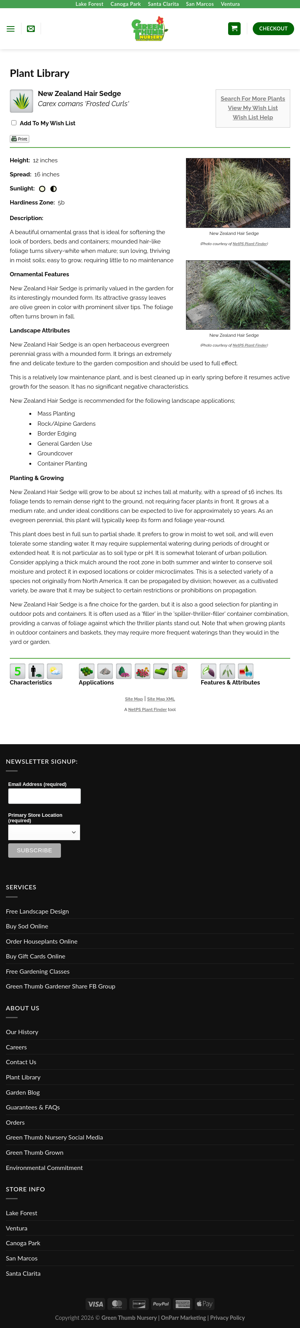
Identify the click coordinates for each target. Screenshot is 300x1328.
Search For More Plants (253, 98)
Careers (16, 1047)
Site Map (134, 699)
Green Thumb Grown (34, 1152)
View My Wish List (253, 108)
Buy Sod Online (27, 926)
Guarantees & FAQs (33, 1107)
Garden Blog (23, 1092)
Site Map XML (161, 699)
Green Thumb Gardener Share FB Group (60, 986)
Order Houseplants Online (41, 941)
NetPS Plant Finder (250, 244)
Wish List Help (253, 117)
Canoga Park (126, 4)
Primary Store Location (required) (35, 817)
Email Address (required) (37, 784)
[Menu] (10, 28)
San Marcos (200, 4)
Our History (22, 1031)
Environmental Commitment (44, 1167)
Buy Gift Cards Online (35, 956)
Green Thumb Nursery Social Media (54, 1137)
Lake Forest (90, 4)
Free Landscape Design (37, 911)
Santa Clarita (163, 4)
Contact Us (21, 1061)
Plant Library (23, 1077)
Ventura (230, 4)
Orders (15, 1122)
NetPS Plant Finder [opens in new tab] (147, 709)
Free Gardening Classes (38, 971)
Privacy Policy (227, 1317)
